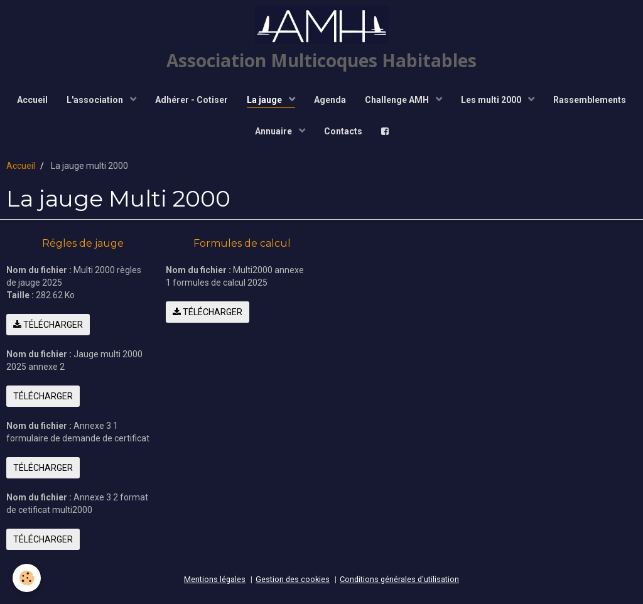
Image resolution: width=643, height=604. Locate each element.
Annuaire (274, 131)
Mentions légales (215, 579)
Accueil (32, 100)
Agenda (330, 100)
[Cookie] (27, 578)
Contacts (343, 131)
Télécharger (48, 325)
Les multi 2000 (492, 100)
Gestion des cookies (293, 579)
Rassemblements (589, 100)
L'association (96, 100)
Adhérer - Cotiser (191, 100)
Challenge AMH (398, 100)
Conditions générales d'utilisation (399, 579)
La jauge (265, 100)
